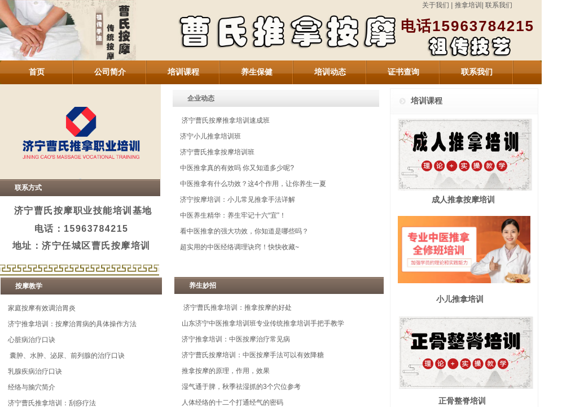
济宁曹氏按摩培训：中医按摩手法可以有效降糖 (253, 355)
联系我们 (499, 5)
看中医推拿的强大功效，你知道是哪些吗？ (244, 231)
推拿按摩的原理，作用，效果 (226, 371)
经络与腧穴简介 (31, 387)
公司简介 (110, 72)
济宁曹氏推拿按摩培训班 (217, 152)
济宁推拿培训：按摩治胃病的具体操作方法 (72, 324)
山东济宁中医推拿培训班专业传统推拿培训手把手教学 (263, 323)
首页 (37, 72)
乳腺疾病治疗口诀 (35, 371)
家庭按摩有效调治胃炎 (42, 308)
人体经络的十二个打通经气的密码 (232, 402)
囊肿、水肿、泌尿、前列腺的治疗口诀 (67, 356)
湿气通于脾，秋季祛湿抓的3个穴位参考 (241, 387)
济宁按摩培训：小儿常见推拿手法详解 (237, 200)
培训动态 (330, 72)
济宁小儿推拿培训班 (210, 136)
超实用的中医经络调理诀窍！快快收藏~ (239, 247)
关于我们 (436, 5)
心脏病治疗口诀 (31, 340)
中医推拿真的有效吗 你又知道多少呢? (237, 168)
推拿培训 (468, 5)
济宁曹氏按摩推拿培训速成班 (226, 120)
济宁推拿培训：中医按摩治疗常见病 (236, 339)
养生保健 (257, 72)
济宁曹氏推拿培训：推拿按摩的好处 (237, 307)
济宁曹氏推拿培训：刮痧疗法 (52, 403)
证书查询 (403, 72)
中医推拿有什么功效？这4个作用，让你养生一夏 (253, 184)
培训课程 (183, 72)
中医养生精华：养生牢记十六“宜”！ (233, 215)
